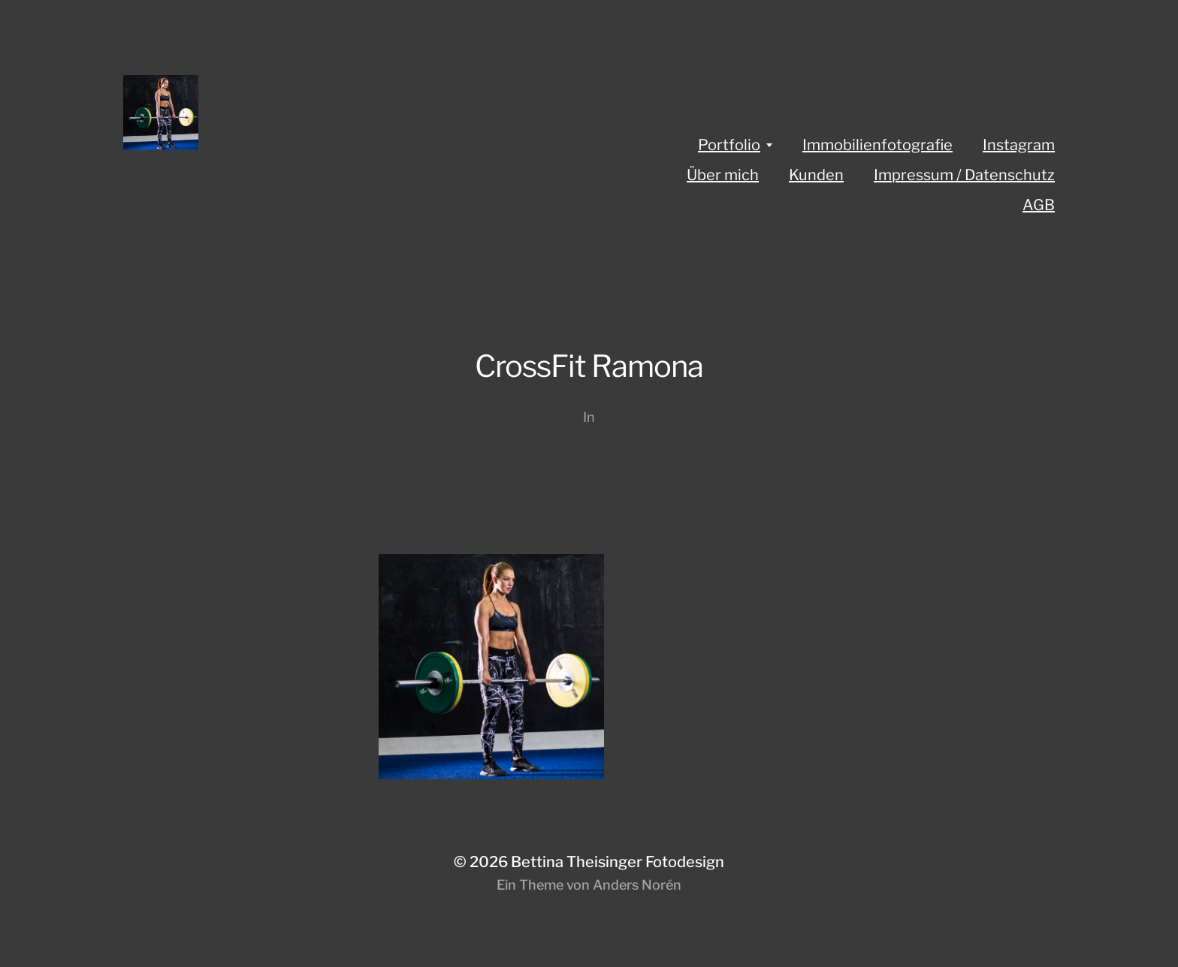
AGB (1038, 205)
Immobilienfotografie (877, 145)
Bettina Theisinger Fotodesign (617, 862)
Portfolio (729, 145)
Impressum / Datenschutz (964, 175)
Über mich (723, 175)
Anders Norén (637, 885)
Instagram (1019, 145)
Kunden (816, 175)
